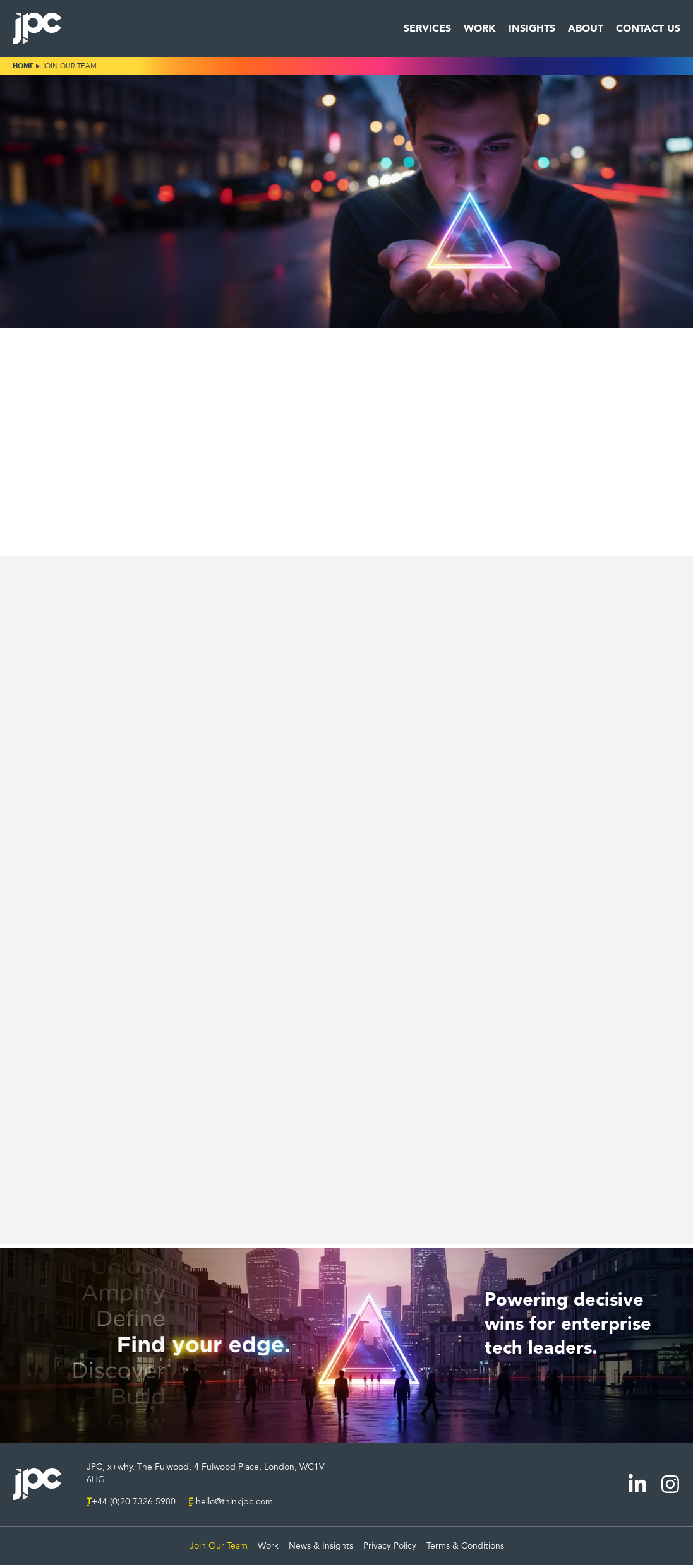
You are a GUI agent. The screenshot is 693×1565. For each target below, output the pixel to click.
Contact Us (648, 28)
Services (427, 28)
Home (23, 66)
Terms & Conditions (465, 1545)
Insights (532, 28)
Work (480, 28)
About (585, 28)
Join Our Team (219, 1545)
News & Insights (321, 1545)
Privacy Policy (389, 1545)
